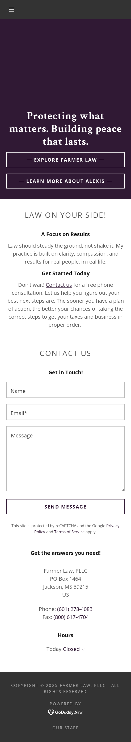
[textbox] (65, 390)
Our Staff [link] (65, 727)
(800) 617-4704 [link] (71, 617)
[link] (65, 711)
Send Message (65, 506)
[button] (12, 9)
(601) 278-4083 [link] (74, 609)
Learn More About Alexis (65, 181)
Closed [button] (71, 649)
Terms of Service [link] (69, 531)
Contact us (59, 284)
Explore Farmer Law (65, 160)
